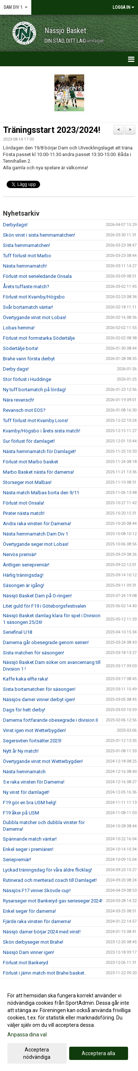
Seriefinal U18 (17, 632)
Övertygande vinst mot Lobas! (34, 317)
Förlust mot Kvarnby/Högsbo (34, 297)
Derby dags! (16, 369)
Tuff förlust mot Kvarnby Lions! (35, 420)
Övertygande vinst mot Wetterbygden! (43, 761)
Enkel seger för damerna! (29, 911)
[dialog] (69, 1026)
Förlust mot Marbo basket (30, 461)
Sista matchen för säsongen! (33, 652)
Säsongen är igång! (23, 585)
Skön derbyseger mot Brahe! (33, 942)
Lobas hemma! (19, 328)
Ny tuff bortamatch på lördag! (34, 389)
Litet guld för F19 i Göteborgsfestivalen (44, 606)
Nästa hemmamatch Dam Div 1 (35, 534)
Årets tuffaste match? (26, 286)
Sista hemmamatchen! (26, 245)
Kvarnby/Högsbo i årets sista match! (41, 431)
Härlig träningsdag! (23, 575)
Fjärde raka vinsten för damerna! (37, 921)
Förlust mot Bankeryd (25, 962)
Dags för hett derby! (24, 710)
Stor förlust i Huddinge (27, 379)
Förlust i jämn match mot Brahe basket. (44, 973)
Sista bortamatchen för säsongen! (39, 689)
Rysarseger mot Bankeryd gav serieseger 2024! (52, 901)
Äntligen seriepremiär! (26, 565)
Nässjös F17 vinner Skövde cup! (37, 890)
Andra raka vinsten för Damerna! (37, 523)
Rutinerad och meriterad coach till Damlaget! (50, 880)
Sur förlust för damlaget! (29, 441)
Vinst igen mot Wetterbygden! (34, 730)
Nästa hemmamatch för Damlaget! (39, 451)
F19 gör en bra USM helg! (29, 802)
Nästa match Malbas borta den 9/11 (41, 492)
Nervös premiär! (19, 554)
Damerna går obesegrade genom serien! (46, 642)
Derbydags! (15, 224)
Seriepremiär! (17, 859)
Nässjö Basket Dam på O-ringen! (37, 595)
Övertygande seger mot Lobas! (35, 544)
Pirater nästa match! (24, 513)
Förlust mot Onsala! (23, 503)
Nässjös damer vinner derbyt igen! (39, 699)
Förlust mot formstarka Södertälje (39, 338)
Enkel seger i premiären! (28, 849)
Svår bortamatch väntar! (28, 307)
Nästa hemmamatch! (25, 266)
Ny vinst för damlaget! (26, 792)
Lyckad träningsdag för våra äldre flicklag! (47, 870)
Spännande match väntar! (30, 839)
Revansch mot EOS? (24, 410)
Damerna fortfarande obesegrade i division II (50, 720)
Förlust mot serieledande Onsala (37, 276)
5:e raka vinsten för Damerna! (33, 782)
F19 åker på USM (21, 813)
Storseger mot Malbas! (27, 482)
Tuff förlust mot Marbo (27, 255)
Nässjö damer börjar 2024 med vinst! (42, 931)
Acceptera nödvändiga (36, 1053)
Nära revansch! (18, 400)
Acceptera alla (98, 1053)
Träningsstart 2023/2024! (51, 130)
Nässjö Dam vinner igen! (28, 952)
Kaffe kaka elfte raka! (25, 679)
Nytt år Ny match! (21, 751)
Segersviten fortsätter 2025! (32, 740)
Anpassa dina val (27, 1035)
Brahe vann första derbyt (29, 358)
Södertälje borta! (20, 348)
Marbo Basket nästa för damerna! (38, 472)
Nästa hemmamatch (24, 771)
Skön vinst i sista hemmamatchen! (39, 235)
